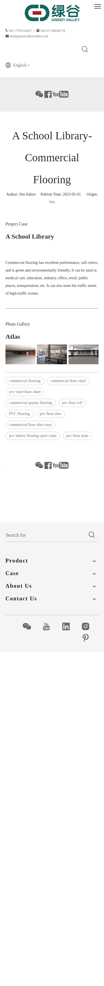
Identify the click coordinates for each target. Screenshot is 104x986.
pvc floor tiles (50, 414)
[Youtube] (49, 626)
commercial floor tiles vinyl (30, 425)
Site (52, 202)
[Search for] (45, 535)
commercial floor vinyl (68, 381)
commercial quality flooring (30, 403)
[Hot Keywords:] (85, 50)
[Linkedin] (69, 626)
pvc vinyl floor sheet (25, 392)
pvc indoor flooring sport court (33, 436)
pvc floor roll (72, 403)
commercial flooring (25, 381)
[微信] (29, 626)
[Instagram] (88, 626)
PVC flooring (19, 414)
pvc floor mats (77, 436)
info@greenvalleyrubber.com (29, 36)
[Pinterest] (88, 638)
